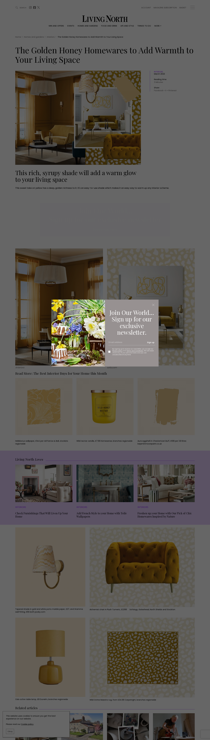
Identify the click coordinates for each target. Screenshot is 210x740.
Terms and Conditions (134, 351)
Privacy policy (117, 351)
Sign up (150, 342)
